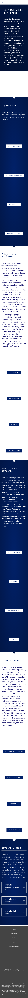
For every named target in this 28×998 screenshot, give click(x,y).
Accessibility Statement (12, 970)
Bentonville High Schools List (9, 912)
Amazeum (10, 302)
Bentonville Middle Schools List (10, 900)
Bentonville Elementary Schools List (11, 887)
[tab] (14, 887)
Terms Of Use (8, 969)
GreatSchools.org (12, 867)
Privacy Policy (18, 969)
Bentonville (8, 50)
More (2, 2)
